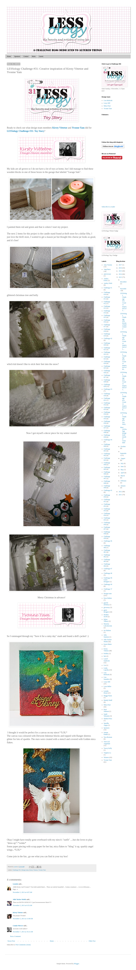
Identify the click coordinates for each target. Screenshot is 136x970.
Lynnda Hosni (106, 692)
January (123, 486)
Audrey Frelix (106, 279)
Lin (105, 665)
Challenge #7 (108, 569)
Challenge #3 (108, 389)
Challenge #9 (108, 584)
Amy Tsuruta (108, 265)
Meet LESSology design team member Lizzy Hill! (123, 435)
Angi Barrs (107, 269)
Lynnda (15, 884)
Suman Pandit (106, 733)
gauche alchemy (106, 604)
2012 (120, 492)
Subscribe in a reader (108, 207)
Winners (106, 757)
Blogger (76, 964)
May (122, 470)
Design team (25, 870)
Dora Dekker (108, 598)
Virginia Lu (107, 753)
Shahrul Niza (108, 719)
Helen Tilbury (106, 620)
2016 (120, 268)
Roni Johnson (106, 710)
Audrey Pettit (108, 283)
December (123, 282)
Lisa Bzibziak (108, 100)
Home (9, 56)
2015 (120, 271)
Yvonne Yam (78, 127)
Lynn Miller (107, 686)
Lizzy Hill (107, 103)
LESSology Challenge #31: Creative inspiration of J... (123, 380)
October (123, 446)
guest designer (106, 611)
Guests (41, 56)
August (123, 458)
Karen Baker (108, 644)
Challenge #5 (108, 490)
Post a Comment (15, 936)
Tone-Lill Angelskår (107, 742)
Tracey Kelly (108, 748)
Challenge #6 (108, 541)
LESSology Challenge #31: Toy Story (25, 131)
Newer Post (11, 941)
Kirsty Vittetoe (59, 127)
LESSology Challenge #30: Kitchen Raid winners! (123, 321)
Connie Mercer (18, 926)
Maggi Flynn (108, 696)
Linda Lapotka (106, 669)
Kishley (106, 653)
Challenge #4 (108, 440)
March (123, 476)
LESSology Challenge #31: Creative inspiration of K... (123, 401)
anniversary (107, 274)
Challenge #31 (16, 870)
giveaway (107, 607)
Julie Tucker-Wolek (19, 899)
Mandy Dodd (108, 700)
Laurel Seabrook (107, 660)
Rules (34, 56)
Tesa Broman (108, 737)
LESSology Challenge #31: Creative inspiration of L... (123, 301)
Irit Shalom (107, 630)
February (123, 481)
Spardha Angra (106, 724)
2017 (120, 265)
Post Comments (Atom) (23, 945)
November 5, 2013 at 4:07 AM (22, 892)
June (122, 466)
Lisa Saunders (106, 678)
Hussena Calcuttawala (108, 625)
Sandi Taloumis (107, 715)
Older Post (92, 941)
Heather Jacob (106, 616)
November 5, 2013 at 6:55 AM (22, 905)
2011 (120, 495)
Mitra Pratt (107, 106)
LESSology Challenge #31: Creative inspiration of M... (123, 360)
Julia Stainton (106, 636)
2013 (120, 277)
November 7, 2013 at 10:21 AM (23, 932)
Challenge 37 (108, 589)
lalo (105, 656)
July (122, 463)
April (122, 473)
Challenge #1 (108, 288)
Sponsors (17, 56)
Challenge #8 (108, 573)
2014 (120, 274)
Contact (26, 56)
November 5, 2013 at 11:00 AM (23, 919)
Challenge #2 (108, 338)
